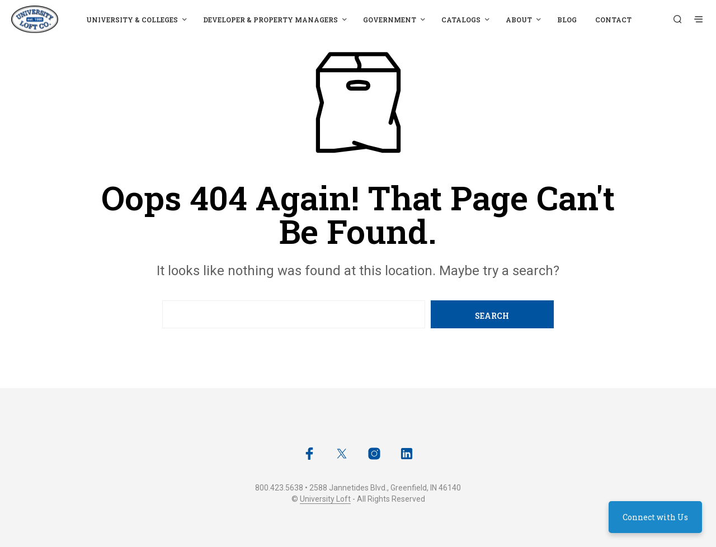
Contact (613, 19)
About (519, 19)
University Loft (325, 499)
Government (389, 19)
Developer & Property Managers (270, 19)
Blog (567, 19)
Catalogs (461, 19)
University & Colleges (132, 19)
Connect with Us (655, 517)
